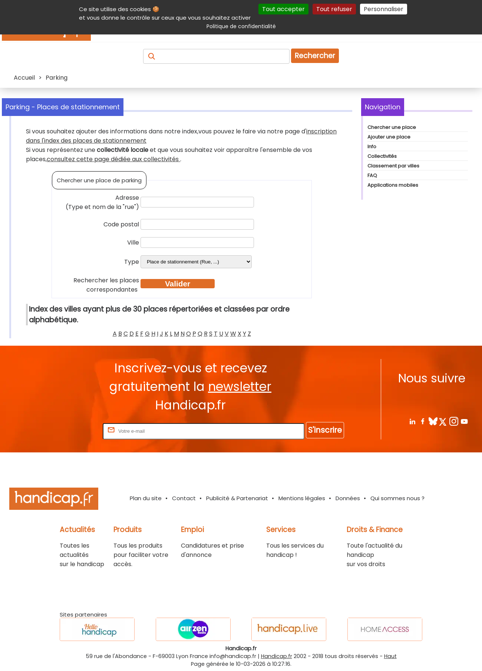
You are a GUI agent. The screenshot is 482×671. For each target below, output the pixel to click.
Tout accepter (283, 9)
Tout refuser (334, 9)
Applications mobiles (392, 185)
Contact (184, 498)
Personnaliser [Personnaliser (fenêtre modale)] (383, 9)
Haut (390, 656)
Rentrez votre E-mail (71, 430)
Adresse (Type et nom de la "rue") (102, 202)
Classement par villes (393, 165)
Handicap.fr (276, 656)
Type (131, 262)
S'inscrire (325, 430)
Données (348, 498)
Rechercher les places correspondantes (106, 285)
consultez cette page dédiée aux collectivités (113, 159)
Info (371, 146)
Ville (133, 242)
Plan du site (146, 498)
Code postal (121, 224)
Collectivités (382, 156)
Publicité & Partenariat (237, 498)
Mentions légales (301, 498)
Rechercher (315, 56)
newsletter (239, 386)
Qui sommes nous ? (397, 498)
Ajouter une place (388, 136)
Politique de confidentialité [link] (241, 26)
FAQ (372, 175)
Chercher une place (391, 127)
